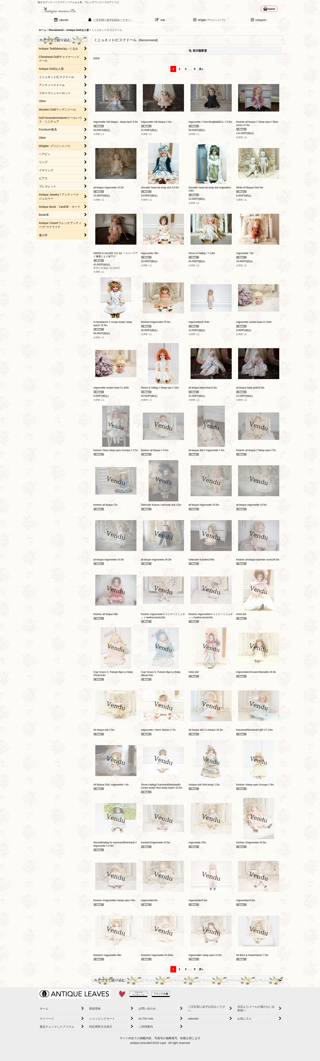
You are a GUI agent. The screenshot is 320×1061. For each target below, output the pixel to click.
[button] (187, 980)
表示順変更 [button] (198, 50)
